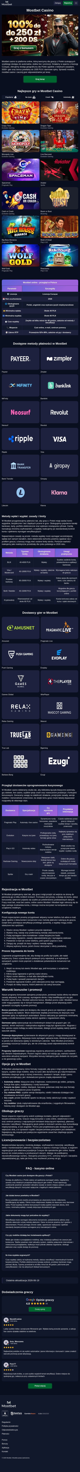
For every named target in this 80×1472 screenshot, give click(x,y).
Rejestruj (68, 3)
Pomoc (4, 1440)
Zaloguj (58, 3)
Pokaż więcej (40, 1386)
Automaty (68, 97)
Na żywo (30, 97)
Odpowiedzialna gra (10, 1430)
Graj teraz (40, 79)
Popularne (11, 97)
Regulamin (6, 1422)
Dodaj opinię (40, 1309)
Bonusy (5, 1444)
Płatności (5, 1434)
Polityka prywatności (10, 1426)
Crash (50, 97)
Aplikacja (5, 1448)
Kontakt (5, 1451)
